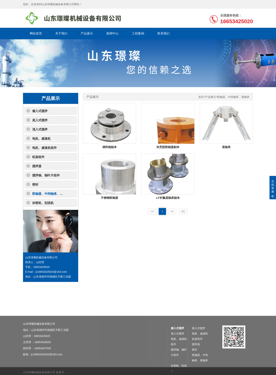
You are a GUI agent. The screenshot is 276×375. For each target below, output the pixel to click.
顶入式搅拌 (40, 129)
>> (172, 211)
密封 (35, 184)
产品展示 (87, 33)
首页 (201, 97)
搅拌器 (36, 166)
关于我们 (61, 33)
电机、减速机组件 (44, 147)
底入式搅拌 (40, 120)
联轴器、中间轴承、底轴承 (50, 193)
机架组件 (38, 157)
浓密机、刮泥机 (43, 203)
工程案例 (138, 33)
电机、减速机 (41, 138)
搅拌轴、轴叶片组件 (46, 175)
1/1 (183, 211)
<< (152, 211)
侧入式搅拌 (40, 111)
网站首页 (36, 33)
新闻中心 (112, 33)
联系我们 (163, 33)
